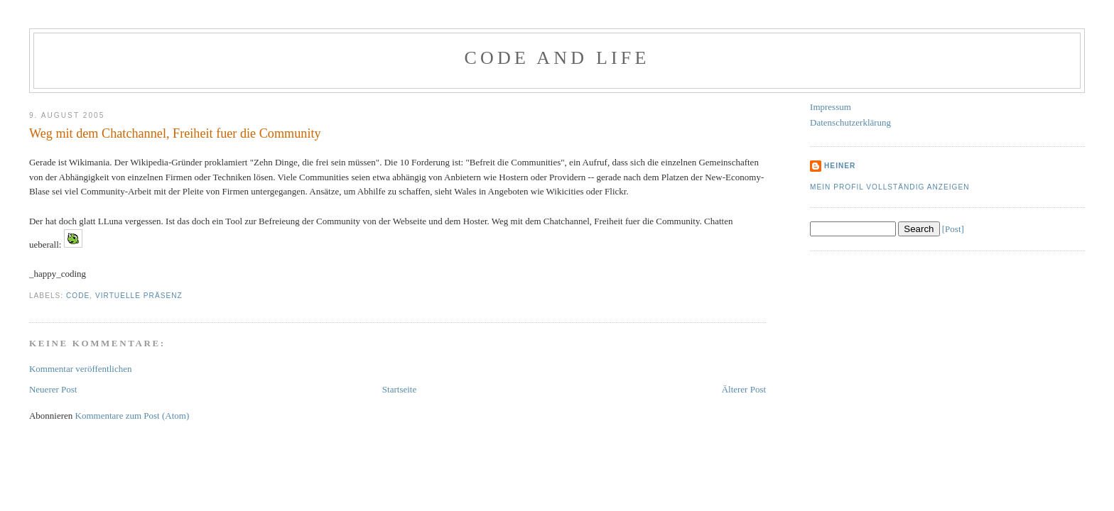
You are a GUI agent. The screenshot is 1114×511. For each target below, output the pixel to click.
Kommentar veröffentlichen (80, 368)
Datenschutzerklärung (850, 122)
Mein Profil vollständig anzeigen (890, 187)
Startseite (399, 389)
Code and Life (556, 58)
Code (78, 296)
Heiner (839, 166)
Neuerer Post (53, 389)
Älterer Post (744, 389)
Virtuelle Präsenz (139, 296)
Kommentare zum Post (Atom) (132, 415)
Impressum (830, 106)
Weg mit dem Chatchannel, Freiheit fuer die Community (175, 133)
